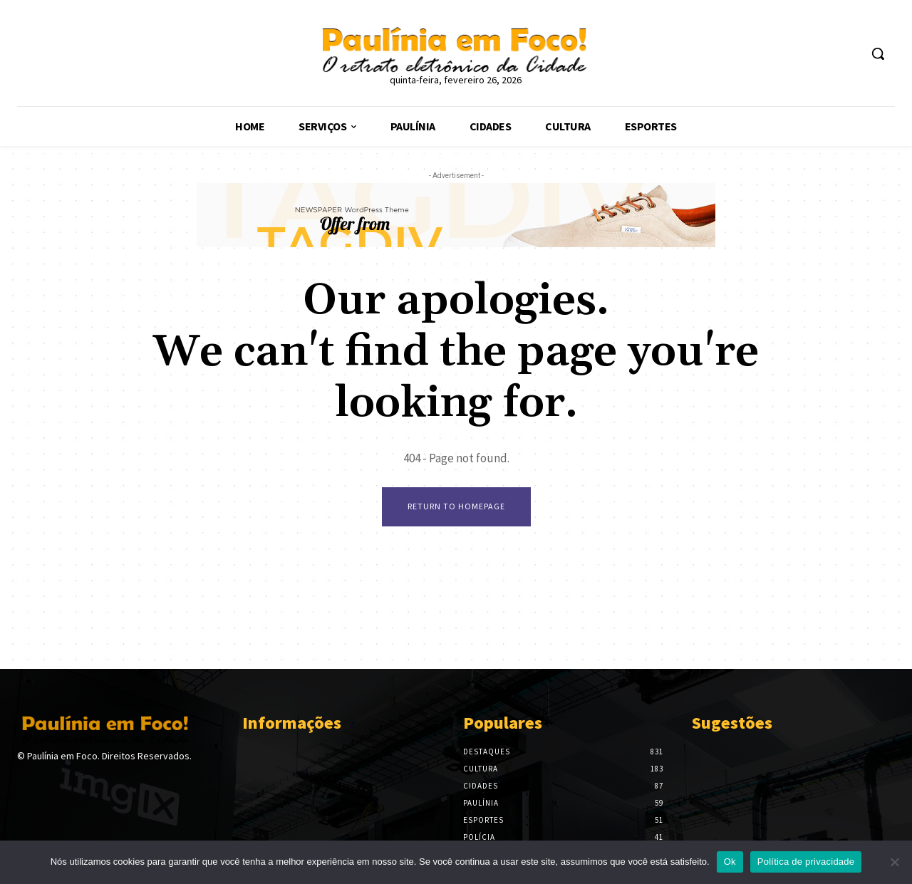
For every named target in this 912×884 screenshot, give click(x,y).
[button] (878, 53)
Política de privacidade (806, 861)
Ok (730, 861)
